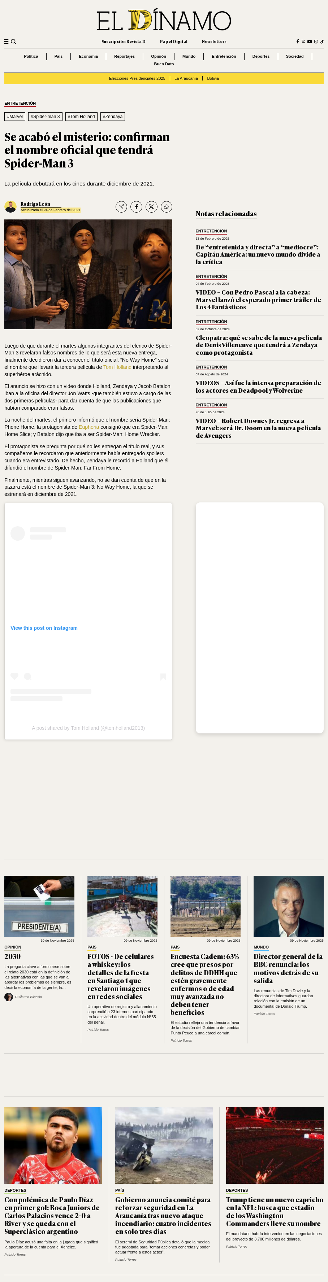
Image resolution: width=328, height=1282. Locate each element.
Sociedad (295, 56)
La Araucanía (186, 78)
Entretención (224, 56)
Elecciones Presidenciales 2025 (137, 78)
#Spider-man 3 (45, 116)
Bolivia (213, 78)
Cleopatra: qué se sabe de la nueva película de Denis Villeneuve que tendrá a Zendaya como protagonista (259, 345)
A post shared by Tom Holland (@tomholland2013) (88, 728)
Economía (88, 56)
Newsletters (214, 41)
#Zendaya (113, 116)
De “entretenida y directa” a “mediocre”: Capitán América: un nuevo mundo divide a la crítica (258, 254)
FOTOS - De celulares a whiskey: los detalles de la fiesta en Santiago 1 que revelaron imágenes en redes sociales (120, 976)
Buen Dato (164, 64)
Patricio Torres (98, 1030)
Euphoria (89, 427)
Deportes (261, 56)
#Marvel (15, 116)
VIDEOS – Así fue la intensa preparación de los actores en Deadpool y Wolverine (258, 386)
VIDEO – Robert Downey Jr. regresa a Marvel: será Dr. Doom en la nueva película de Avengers (258, 428)
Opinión (158, 56)
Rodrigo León (35, 204)
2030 (12, 956)
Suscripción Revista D (124, 41)
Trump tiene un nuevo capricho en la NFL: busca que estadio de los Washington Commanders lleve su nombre (275, 1211)
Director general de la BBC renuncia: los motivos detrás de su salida (288, 968)
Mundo (188, 56)
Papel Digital (173, 41)
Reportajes (124, 56)
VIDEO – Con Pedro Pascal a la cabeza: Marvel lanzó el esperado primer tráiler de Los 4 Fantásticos (258, 299)
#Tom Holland (81, 116)
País (59, 56)
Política (31, 56)
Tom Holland (117, 367)
